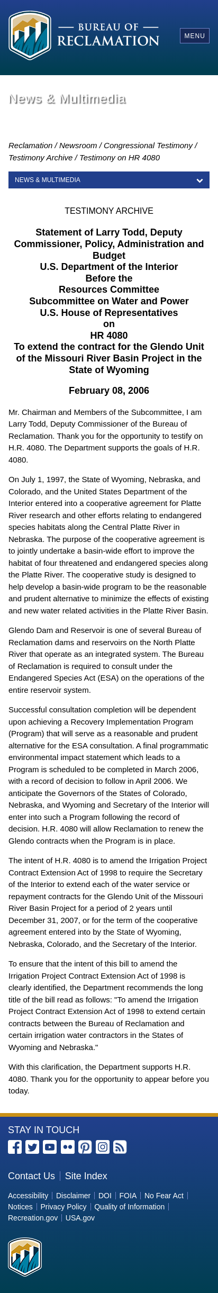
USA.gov (80, 1218)
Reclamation (30, 145)
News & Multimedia (47, 180)
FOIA (128, 1195)
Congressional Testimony (148, 145)
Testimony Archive (40, 157)
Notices (20, 1206)
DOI (105, 1195)
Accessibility (28, 1195)
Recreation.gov (33, 1218)
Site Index (86, 1176)
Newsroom (78, 145)
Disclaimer (73, 1195)
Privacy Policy (63, 1206)
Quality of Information (129, 1206)
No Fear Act (164, 1195)
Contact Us (31, 1176)
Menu (194, 36)
